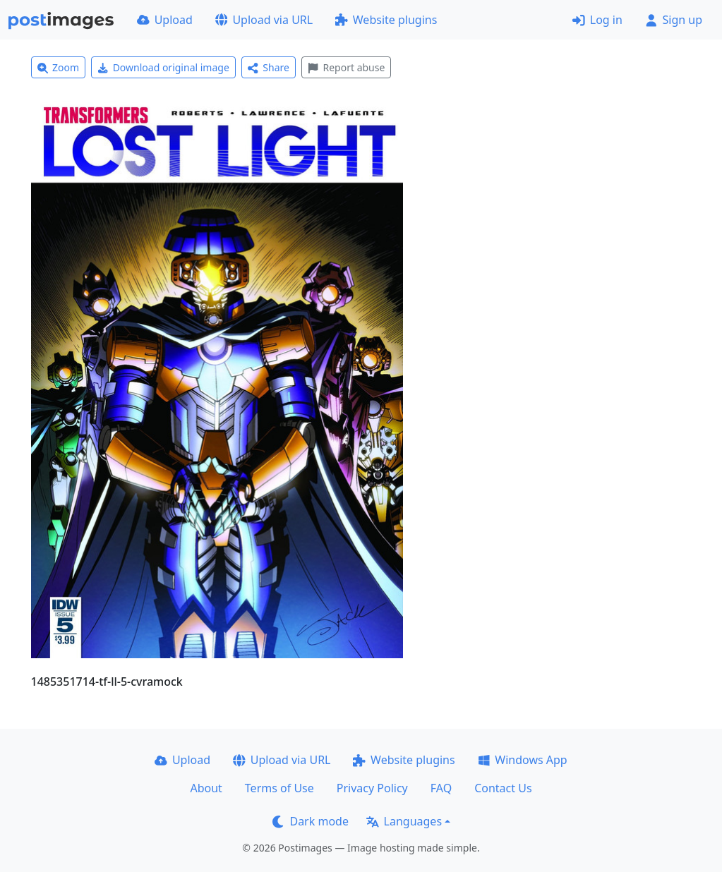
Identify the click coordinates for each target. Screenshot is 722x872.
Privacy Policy (372, 788)
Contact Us (502, 788)
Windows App (522, 760)
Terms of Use (279, 788)
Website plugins (386, 20)
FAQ (441, 788)
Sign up (673, 20)
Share (268, 67)
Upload (165, 20)
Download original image (163, 67)
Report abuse (346, 67)
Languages (404, 821)
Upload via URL (264, 20)
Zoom (58, 67)
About (206, 788)
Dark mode (310, 821)
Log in (597, 20)
